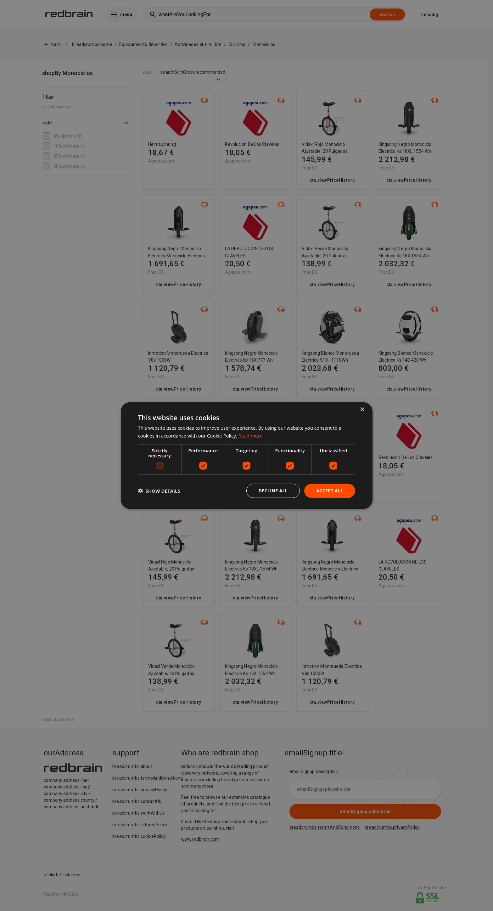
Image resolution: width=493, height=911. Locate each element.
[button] (159, 491)
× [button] (362, 409)
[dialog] (247, 455)
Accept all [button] (329, 491)
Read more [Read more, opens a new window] (250, 436)
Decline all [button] (273, 491)
